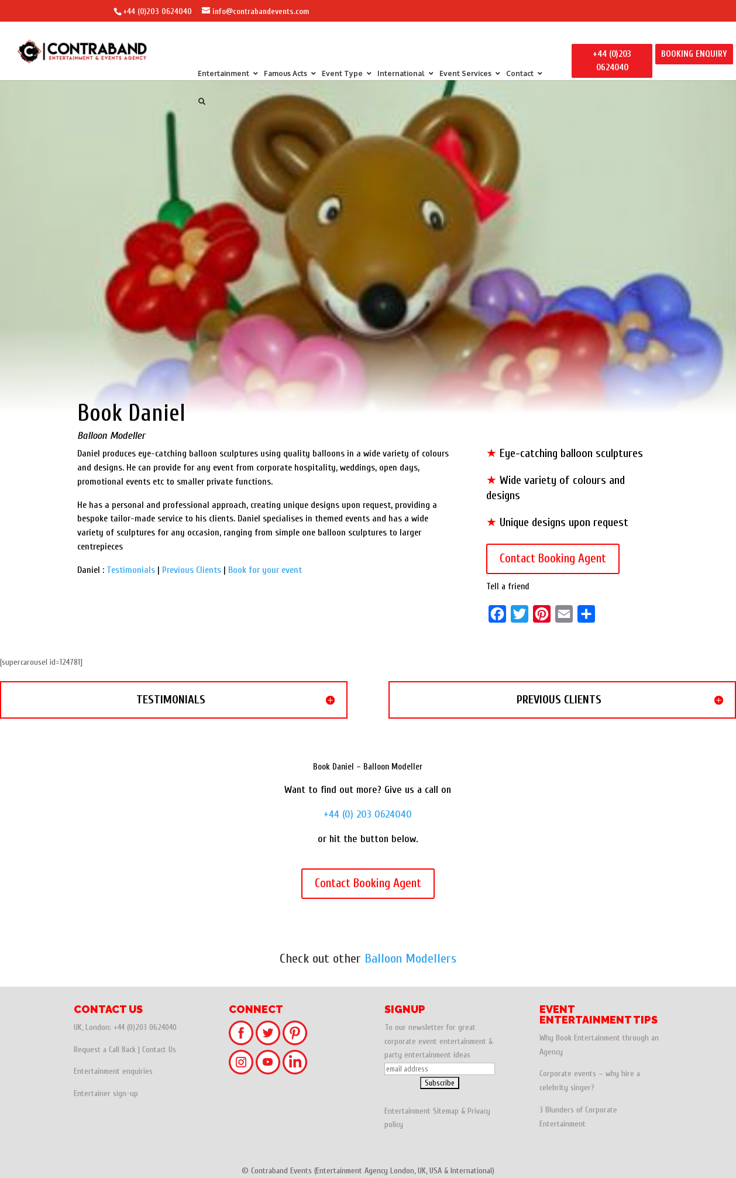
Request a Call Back (105, 1050)
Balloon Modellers (410, 958)
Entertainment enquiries (113, 1071)
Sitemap (446, 1111)
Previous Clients (191, 570)
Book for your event (265, 570)
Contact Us (159, 1050)
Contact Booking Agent (553, 558)
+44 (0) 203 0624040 (368, 814)
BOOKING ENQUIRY (694, 54)
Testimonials (130, 570)
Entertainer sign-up (106, 1093)
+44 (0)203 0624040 (157, 11)
